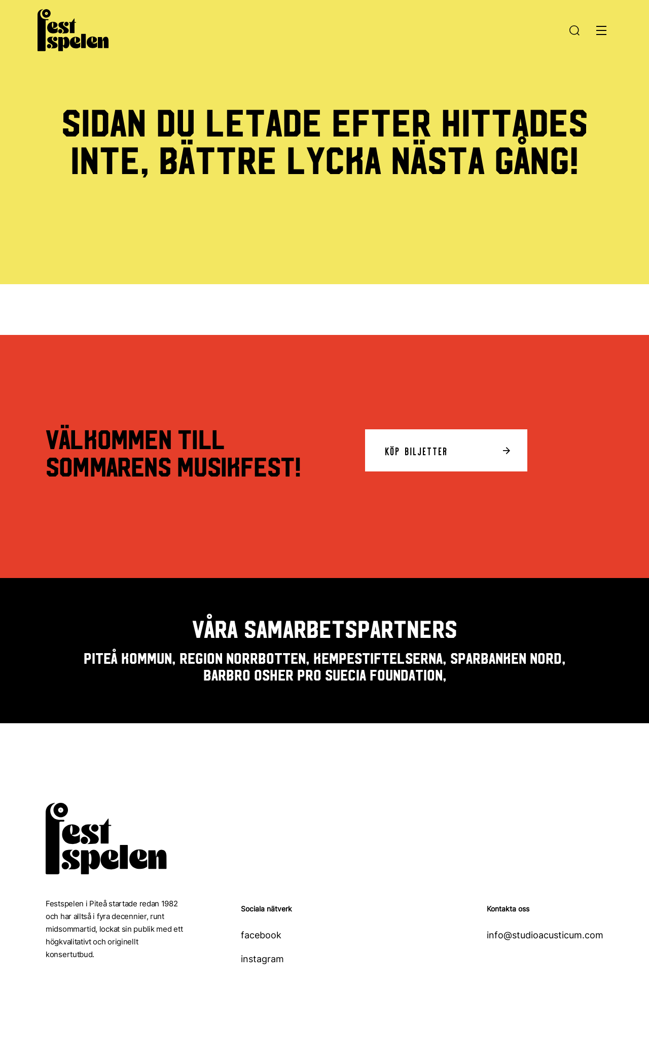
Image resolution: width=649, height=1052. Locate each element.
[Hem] (73, 27)
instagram (262, 959)
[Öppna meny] (601, 30)
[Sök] (576, 30)
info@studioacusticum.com (545, 935)
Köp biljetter (416, 450)
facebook (261, 935)
